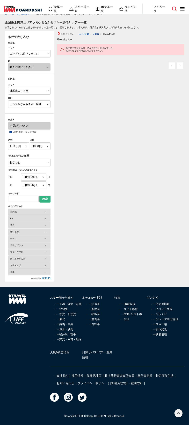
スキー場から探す (62, 297)
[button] (29, 212)
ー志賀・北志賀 (66, 314)
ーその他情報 (161, 304)
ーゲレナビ (160, 314)
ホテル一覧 (107, 9)
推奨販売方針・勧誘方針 (126, 383)
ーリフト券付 (129, 309)
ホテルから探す (92, 297)
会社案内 (62, 375)
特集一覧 (58, 9)
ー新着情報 (160, 334)
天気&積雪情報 (60, 352)
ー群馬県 (94, 319)
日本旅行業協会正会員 (119, 375)
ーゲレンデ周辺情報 (165, 319)
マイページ (159, 9)
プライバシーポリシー (92, 383)
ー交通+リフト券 (131, 314)
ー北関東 (62, 309)
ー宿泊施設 (160, 329)
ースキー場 (160, 324)
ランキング (130, 9)
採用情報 (77, 375)
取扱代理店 (94, 375)
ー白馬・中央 (65, 324)
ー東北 (61, 319)
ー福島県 (94, 314)
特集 (117, 297)
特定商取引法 (165, 375)
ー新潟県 (94, 309)
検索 (45, 199)
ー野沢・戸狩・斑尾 (69, 339)
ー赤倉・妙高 (65, 329)
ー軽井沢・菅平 (66, 334)
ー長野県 (94, 324)
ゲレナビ (152, 297)
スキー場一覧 (82, 9)
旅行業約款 (145, 375)
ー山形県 (94, 304)
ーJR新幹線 (128, 304)
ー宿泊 (125, 319)
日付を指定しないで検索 (24, 132)
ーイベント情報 (163, 309)
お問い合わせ (65, 383)
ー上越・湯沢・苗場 (69, 304)
